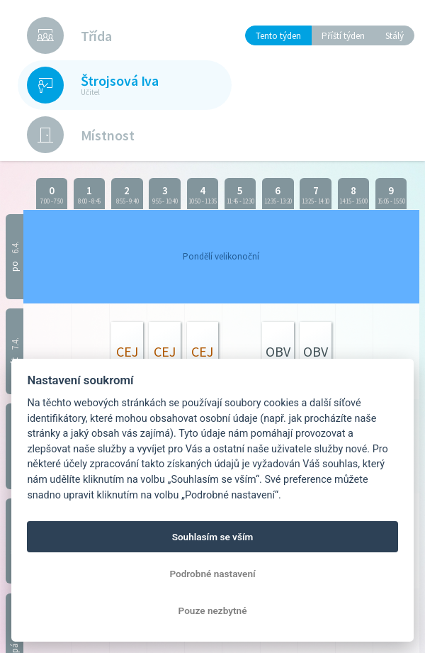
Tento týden (278, 36)
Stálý (394, 36)
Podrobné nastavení (212, 573)
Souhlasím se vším (213, 536)
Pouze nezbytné (212, 610)
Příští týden (343, 36)
